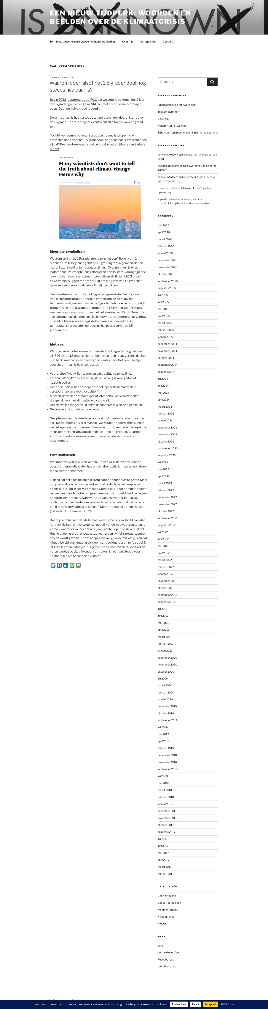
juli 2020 (163, 678)
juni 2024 (163, 385)
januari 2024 (165, 420)
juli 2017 (163, 838)
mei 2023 (163, 469)
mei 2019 (163, 734)
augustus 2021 (166, 601)
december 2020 (167, 657)
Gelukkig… (164, 118)
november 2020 (167, 664)
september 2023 (168, 448)
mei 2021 (163, 622)
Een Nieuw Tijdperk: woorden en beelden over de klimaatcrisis (120, 17)
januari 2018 (165, 804)
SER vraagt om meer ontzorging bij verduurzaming (188, 132)
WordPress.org (167, 966)
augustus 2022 (167, 525)
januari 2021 (165, 650)
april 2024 (164, 399)
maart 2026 (165, 239)
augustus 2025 (167, 288)
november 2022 (167, 504)
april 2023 (164, 476)
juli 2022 (163, 532)
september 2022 (168, 518)
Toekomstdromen (168, 111)
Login (161, 945)
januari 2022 (165, 573)
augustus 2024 (167, 371)
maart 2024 (165, 406)
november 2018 (167, 762)
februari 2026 (166, 246)
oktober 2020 (166, 671)
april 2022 (164, 553)
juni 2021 (163, 615)
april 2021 (163, 629)
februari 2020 (166, 692)
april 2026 (164, 232)
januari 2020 (165, 699)
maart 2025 (165, 322)
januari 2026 (165, 253)
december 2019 (167, 706)
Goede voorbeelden (169, 902)
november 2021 (167, 580)
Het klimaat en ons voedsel (193, 203)
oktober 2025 (166, 274)
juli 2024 (163, 378)
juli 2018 (163, 776)
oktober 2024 (166, 357)
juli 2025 (163, 294)
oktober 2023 (166, 441)
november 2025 (167, 267)
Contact (168, 41)
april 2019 (164, 741)
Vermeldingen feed (169, 952)
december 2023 (167, 427)
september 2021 (167, 594)
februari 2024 (166, 413)
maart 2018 (165, 790)
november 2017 (167, 818)
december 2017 (167, 810)
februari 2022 (166, 567)
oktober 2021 (166, 587)
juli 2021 (163, 608)
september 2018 (168, 769)
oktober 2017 (166, 824)
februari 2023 (166, 490)
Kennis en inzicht (168, 909)
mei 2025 (163, 308)
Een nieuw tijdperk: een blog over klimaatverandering (82, 41)
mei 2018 (163, 783)
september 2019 (168, 720)
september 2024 (168, 364)
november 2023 (167, 434)
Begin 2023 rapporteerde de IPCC (74, 99)
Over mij (127, 41)
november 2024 (167, 350)
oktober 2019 (166, 713)
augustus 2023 (167, 455)
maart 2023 (165, 483)
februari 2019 (166, 748)
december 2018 (167, 755)
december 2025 (167, 260)
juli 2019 (163, 727)
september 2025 (168, 281)
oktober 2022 (166, 511)
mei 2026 (163, 225)
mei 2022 (163, 545)
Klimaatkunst (166, 916)
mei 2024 (163, 392)
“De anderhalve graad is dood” (78, 108)
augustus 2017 (166, 831)
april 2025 (164, 316)
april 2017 (163, 859)
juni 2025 (163, 302)
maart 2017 (165, 866)
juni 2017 (163, 845)
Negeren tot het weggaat (172, 125)
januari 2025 (165, 336)
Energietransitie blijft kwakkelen (177, 104)
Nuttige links (148, 41)
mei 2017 (163, 852)
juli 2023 (163, 462)
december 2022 (167, 497)
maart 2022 (165, 559)
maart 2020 (165, 685)
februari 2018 (166, 797)
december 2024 (167, 343)
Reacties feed (166, 959)
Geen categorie (167, 895)
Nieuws (162, 923)
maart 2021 (165, 636)
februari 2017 (166, 873)
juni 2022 (163, 539)
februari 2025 (166, 329)
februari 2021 (166, 643)
